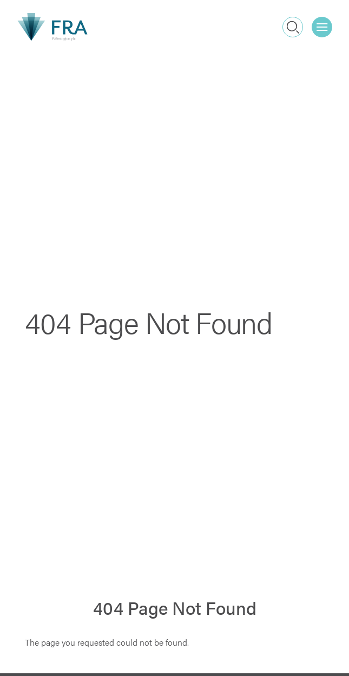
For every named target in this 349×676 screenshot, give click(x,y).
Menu (324, 23)
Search (293, 27)
